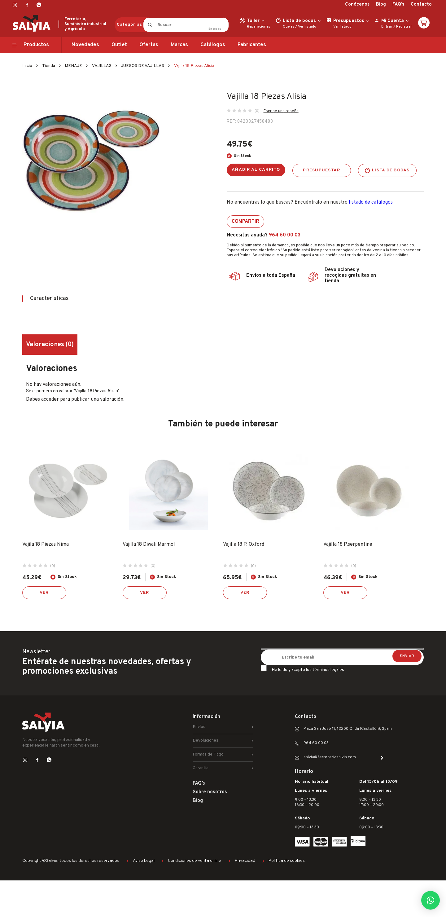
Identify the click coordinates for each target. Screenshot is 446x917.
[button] (430, 900)
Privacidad (245, 860)
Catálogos (212, 45)
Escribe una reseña (281, 111)
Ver (44, 592)
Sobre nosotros (210, 792)
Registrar (404, 26)
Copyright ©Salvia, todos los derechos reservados (70, 860)
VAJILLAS (102, 65)
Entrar (386, 26)
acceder (50, 399)
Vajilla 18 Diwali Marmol (149, 544)
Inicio (27, 65)
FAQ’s (398, 4)
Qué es (288, 26)
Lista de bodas (391, 170)
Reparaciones (258, 26)
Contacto (421, 4)
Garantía (200, 768)
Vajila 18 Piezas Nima (45, 544)
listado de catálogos (371, 202)
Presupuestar (321, 170)
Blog (381, 4)
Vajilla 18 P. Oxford (243, 544)
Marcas (179, 45)
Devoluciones (205, 740)
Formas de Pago (208, 754)
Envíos (199, 727)
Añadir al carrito (256, 169)
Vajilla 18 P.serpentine (347, 544)
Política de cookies (287, 860)
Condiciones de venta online (194, 860)
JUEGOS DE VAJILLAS (142, 65)
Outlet (119, 45)
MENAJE (73, 65)
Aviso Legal (144, 860)
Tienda (48, 65)
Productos (36, 45)
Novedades (85, 45)
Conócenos (357, 4)
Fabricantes (252, 45)
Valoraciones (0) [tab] (50, 345)
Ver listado (307, 26)
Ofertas (148, 45)
